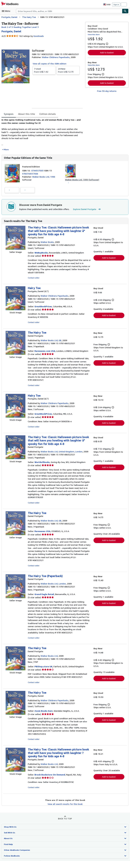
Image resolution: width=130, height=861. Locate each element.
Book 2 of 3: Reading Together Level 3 (20, 27)
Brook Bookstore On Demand (49, 759)
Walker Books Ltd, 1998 (43, 177)
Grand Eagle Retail (44, 585)
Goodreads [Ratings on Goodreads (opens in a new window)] (38, 36)
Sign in (116, 4)
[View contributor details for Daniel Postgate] (11, 31)
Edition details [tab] (45, 114)
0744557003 (38, 171)
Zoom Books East (43, 699)
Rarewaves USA (43, 525)
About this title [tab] (26, 114)
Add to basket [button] (106, 52)
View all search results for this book (65, 789)
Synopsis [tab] (9, 114)
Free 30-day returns (106, 91)
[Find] (125, 11)
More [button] (6, 149)
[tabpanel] (42, 134)
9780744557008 (30, 174)
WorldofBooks (42, 459)
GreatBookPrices (43, 307)
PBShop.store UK (43, 654)
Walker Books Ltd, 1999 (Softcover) (82, 180)
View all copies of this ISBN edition (49, 63)
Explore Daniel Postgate (85, 209)
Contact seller (33, 278)
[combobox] (69, 11)
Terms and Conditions (105, 846)
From (44, 70)
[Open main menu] (7, 11)
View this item (93, 34)
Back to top (65, 803)
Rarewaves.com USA (45, 351)
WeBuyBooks (41, 253)
